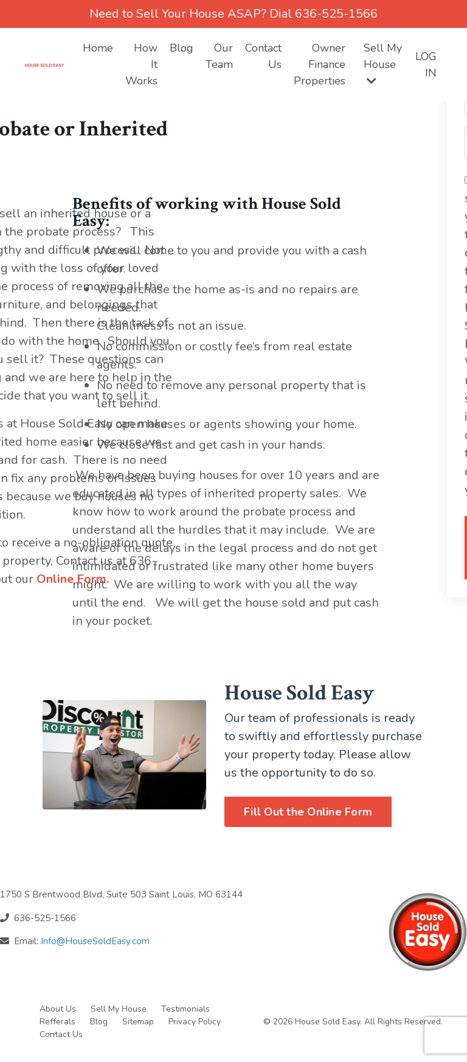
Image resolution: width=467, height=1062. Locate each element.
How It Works (141, 64)
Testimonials (185, 1009)
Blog (181, 48)
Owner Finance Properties (319, 64)
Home (98, 48)
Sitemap (139, 1021)
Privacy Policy (194, 1021)
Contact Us (263, 56)
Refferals (57, 1021)
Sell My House (383, 63)
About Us (58, 1009)
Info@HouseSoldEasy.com (95, 941)
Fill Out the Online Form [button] (308, 812)
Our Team (219, 56)
